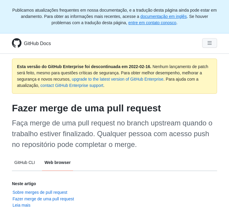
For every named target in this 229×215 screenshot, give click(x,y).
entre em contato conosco (152, 22)
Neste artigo (24, 183)
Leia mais (21, 205)
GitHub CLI (24, 162)
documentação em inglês (163, 16)
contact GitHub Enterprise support (72, 85)
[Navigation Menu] (209, 43)
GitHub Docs (37, 43)
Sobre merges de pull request (40, 192)
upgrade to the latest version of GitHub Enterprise (117, 79)
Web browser (57, 162)
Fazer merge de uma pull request (43, 198)
